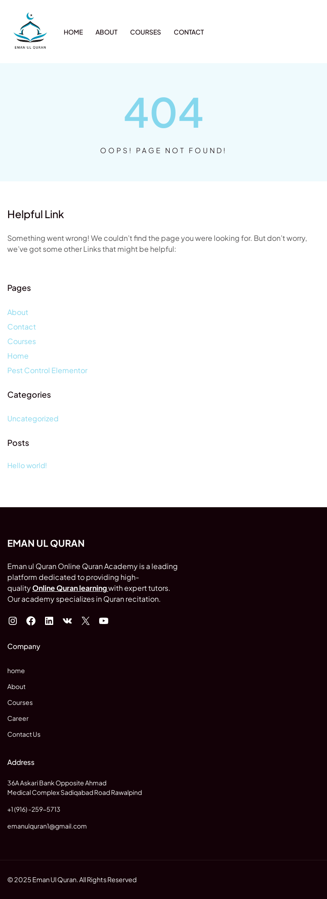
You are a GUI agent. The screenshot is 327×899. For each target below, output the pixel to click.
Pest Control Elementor (47, 370)
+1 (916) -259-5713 (33, 809)
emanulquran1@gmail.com (47, 826)
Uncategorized (33, 418)
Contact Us (23, 734)
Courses (21, 341)
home (16, 670)
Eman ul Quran (46, 543)
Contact (21, 326)
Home (18, 355)
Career (18, 718)
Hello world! (27, 465)
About (17, 312)
